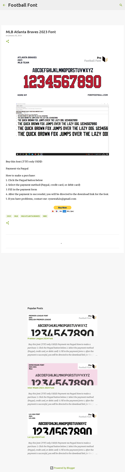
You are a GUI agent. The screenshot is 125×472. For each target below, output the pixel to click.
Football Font (22, 5)
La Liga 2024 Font (36, 437)
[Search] (41, 5)
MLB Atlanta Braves (30, 216)
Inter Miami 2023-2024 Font (41, 388)
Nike (45, 216)
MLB (16, 216)
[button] (7, 41)
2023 (9, 216)
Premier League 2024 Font (40, 338)
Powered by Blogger (62, 468)
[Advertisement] (62, 277)
